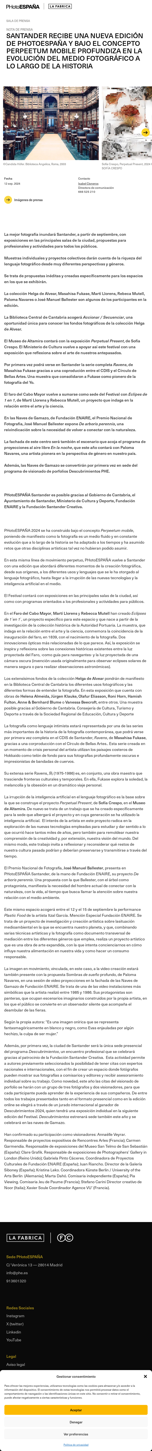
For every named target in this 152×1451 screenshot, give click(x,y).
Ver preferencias (76, 1434)
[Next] (145, 132)
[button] (145, 1376)
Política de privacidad (76, 1445)
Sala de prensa (18, 21)
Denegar (76, 1422)
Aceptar (76, 1410)
